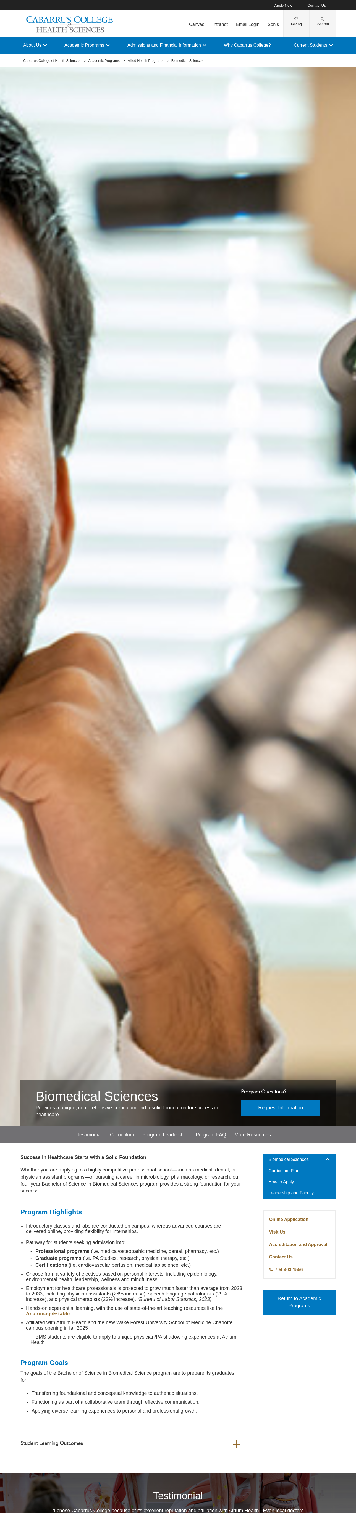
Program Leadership (164, 1135)
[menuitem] (299, 1176)
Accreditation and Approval (298, 1244)
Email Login (248, 24)
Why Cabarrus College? (247, 45)
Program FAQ (211, 1135)
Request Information (280, 1108)
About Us (32, 45)
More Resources (252, 1135)
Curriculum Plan (284, 1171)
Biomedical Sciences (289, 1159)
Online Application (288, 1219)
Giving (296, 21)
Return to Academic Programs (299, 1302)
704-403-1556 (289, 1269)
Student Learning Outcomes (51, 1443)
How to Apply (281, 1182)
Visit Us (277, 1231)
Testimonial (89, 1135)
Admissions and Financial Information (164, 45)
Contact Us (316, 5)
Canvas (196, 24)
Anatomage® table (48, 1313)
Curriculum (122, 1135)
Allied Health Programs (145, 61)
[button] (328, 1159)
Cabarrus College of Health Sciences (51, 61)
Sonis (273, 24)
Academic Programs (84, 45)
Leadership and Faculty (291, 1193)
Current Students (310, 45)
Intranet (220, 24)
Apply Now (283, 5)
